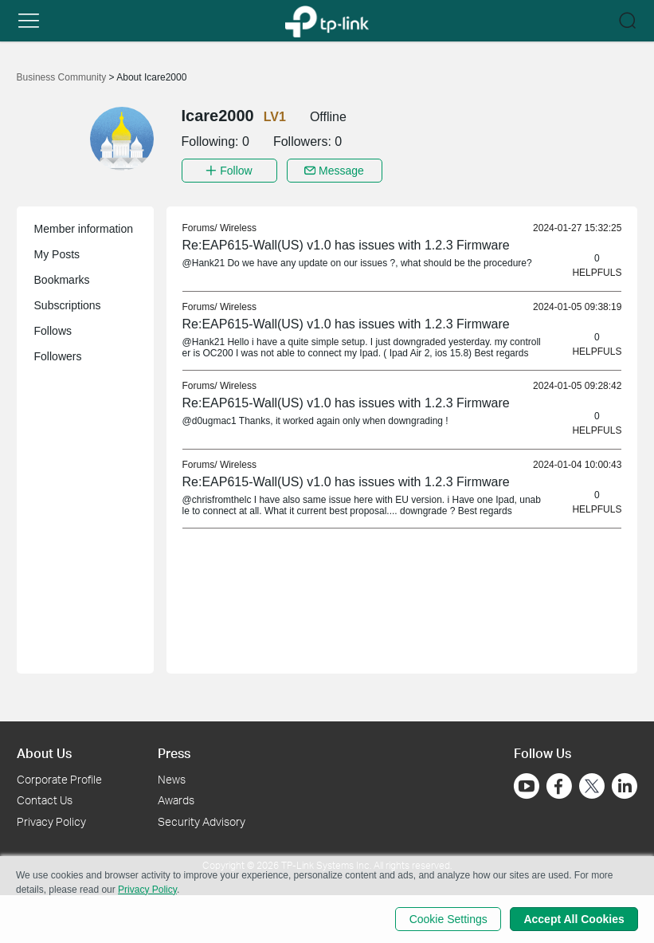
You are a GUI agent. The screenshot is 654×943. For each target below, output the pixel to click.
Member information (84, 228)
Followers (58, 356)
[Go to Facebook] (559, 785)
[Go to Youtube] (526, 785)
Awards (176, 800)
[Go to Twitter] (592, 786)
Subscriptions (67, 305)
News (172, 778)
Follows (53, 330)
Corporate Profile (59, 778)
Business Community (63, 77)
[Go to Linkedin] (624, 785)
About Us (44, 753)
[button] (29, 20)
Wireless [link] (238, 228)
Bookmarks (62, 279)
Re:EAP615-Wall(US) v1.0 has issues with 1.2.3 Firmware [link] (346, 245)
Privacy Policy (51, 821)
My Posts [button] (57, 254)
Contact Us (44, 800)
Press (174, 753)
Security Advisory (201, 821)
